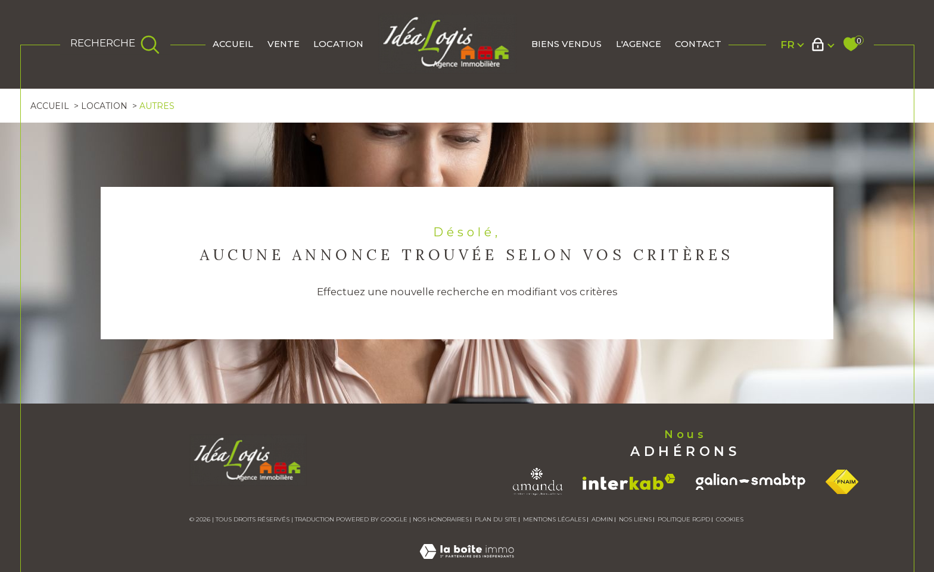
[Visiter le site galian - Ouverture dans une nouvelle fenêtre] (750, 481)
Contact (698, 44)
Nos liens (635, 519)
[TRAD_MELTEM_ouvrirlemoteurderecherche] (115, 45)
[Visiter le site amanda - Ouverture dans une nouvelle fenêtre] (538, 481)
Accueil (233, 44)
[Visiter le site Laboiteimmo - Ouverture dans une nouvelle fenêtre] (466, 565)
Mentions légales (554, 519)
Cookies (729, 519)
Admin (602, 519)
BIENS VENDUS (566, 44)
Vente (283, 44)
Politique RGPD (684, 519)
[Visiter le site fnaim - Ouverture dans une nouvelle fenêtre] (842, 482)
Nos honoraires (441, 519)
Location (338, 44)
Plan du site (496, 519)
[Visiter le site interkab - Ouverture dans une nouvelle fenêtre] (629, 482)
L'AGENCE (638, 44)
